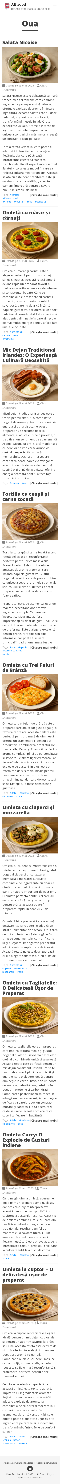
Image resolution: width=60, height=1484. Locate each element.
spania (23, 647)
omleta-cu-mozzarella (14, 970)
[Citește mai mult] (44, 195)
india (14, 1254)
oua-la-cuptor (12, 1439)
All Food (18, 4)
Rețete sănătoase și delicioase (30, 9)
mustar (20, 201)
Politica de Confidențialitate (18, 1462)
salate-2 (41, 201)
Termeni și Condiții (46, 1462)
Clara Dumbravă (14, 1474)
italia (14, 792)
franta (8, 201)
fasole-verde (12, 198)
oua (30, 201)
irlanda (15, 483)
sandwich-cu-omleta (16, 1443)
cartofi (15, 194)
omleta (25, 1254)
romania (9, 338)
